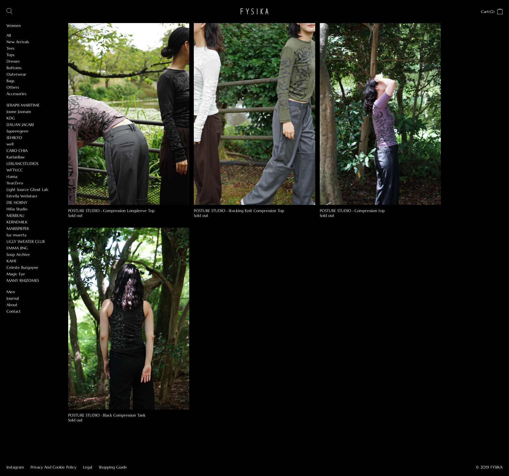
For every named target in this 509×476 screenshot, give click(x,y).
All (8, 35)
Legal (87, 467)
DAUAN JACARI (20, 124)
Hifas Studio (16, 209)
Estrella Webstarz (21, 196)
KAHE (11, 260)
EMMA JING (17, 247)
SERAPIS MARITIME (23, 105)
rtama (11, 176)
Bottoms (13, 67)
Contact (13, 311)
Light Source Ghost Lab (27, 189)
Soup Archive (18, 254)
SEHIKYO (14, 137)
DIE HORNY (16, 202)
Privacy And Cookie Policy (53, 467)
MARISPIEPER (17, 228)
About (12, 304)
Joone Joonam (18, 111)
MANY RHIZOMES (22, 280)
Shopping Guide (113, 467)
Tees (10, 48)
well (10, 144)
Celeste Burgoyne (22, 267)
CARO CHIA (17, 150)
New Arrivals (17, 41)
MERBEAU (15, 215)
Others (12, 87)
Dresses (12, 61)
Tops (10, 54)
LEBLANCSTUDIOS (22, 163)
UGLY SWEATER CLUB (25, 241)
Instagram (15, 467)
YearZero (14, 183)
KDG (10, 118)
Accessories (16, 93)
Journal (12, 298)
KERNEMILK (17, 221)
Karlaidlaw (15, 157)
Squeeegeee (17, 131)
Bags (10, 80)
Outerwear (16, 74)
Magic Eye (15, 273)
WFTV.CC (14, 170)
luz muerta (16, 234)
